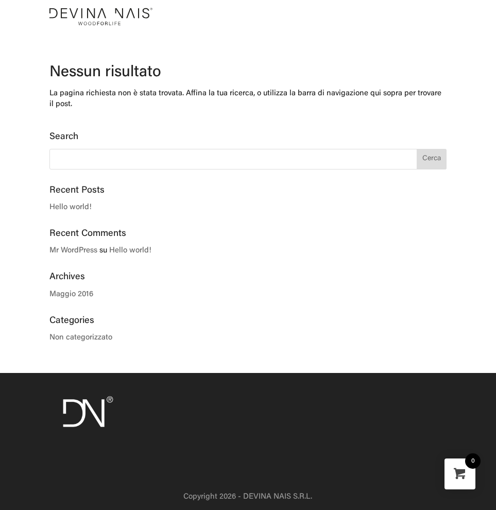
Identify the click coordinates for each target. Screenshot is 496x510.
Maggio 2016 (71, 294)
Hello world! (70, 207)
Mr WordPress (73, 250)
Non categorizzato (80, 338)
